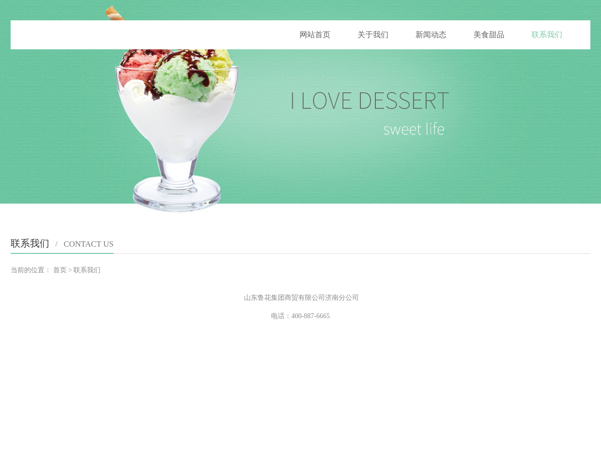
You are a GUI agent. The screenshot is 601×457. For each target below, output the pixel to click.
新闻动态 (430, 34)
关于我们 (373, 34)
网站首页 (315, 34)
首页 (60, 270)
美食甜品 (488, 34)
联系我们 (546, 34)
